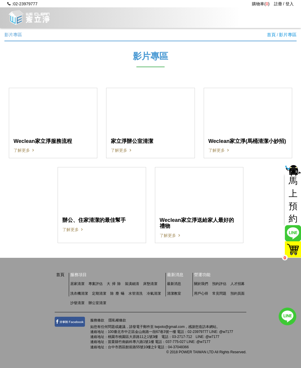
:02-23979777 (22, 3)
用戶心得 (204, 17)
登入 (289, 3)
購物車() (261, 3)
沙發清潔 (77, 303)
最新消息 (169, 17)
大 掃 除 (114, 284)
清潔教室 (174, 293)
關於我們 (98, 17)
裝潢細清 (132, 284)
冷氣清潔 (154, 293)
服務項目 (133, 17)
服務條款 (97, 320)
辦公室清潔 (97, 303)
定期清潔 (99, 293)
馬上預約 (293, 200)
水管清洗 (135, 293)
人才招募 (274, 17)
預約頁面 (237, 293)
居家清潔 (77, 284)
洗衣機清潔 (79, 293)
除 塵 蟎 (117, 293)
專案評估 (95, 284)
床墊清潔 (150, 284)
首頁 (271, 34)
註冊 (278, 3)
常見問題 (239, 17)
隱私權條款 (117, 320)
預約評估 (219, 284)
